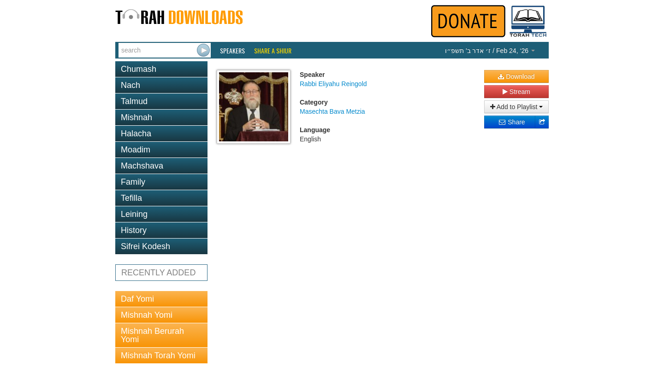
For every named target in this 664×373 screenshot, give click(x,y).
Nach (130, 85)
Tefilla (131, 198)
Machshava (142, 165)
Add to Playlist (516, 107)
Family (133, 181)
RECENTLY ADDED (158, 272)
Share (511, 122)
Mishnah (136, 117)
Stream (516, 91)
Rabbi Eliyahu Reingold (333, 83)
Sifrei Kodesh (145, 246)
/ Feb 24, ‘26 (490, 50)
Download (516, 76)
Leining (134, 214)
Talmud (134, 101)
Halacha (136, 133)
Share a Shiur (272, 50)
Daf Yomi (137, 298)
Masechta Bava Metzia (332, 111)
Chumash (138, 69)
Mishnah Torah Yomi (158, 355)
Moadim (135, 149)
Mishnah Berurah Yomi (152, 335)
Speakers (232, 50)
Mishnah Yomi (146, 315)
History (134, 230)
